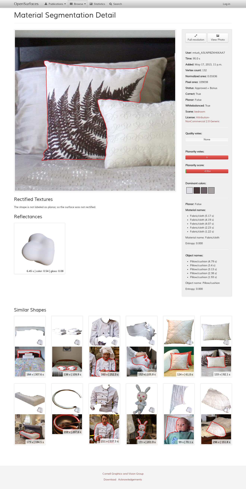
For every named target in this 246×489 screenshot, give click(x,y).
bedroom (199, 111)
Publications (55, 4)
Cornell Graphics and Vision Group (123, 473)
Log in (226, 4)
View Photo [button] (218, 37)
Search (115, 4)
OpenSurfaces (26, 3)
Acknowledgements (130, 479)
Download (110, 479)
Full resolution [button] (196, 37)
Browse (78, 4)
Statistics (97, 4)
